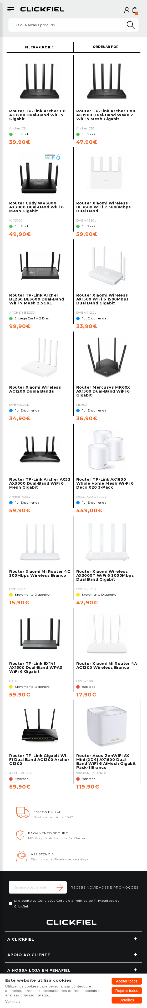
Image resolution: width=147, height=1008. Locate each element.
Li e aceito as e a (67, 903)
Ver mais (13, 1002)
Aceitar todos (127, 981)
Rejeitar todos (126, 991)
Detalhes (126, 1000)
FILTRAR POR (37, 47)
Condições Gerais (52, 900)
